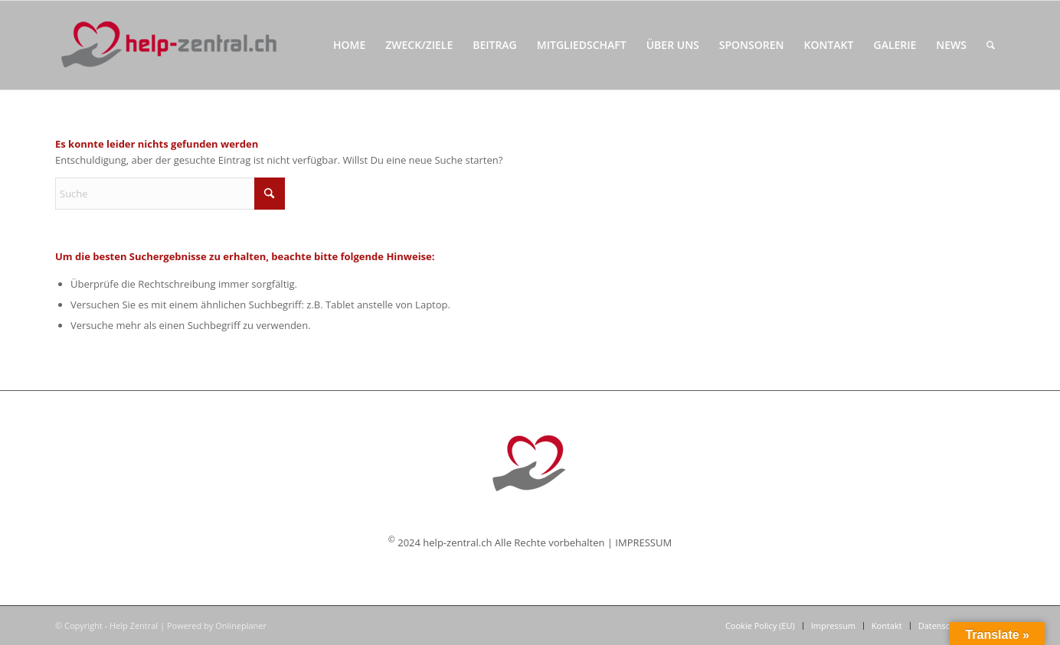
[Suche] (991, 45)
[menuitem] (349, 45)
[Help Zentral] (168, 45)
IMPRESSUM (643, 542)
